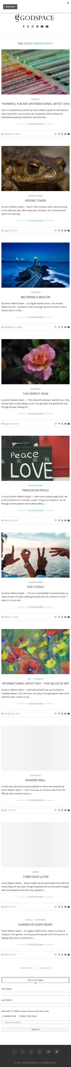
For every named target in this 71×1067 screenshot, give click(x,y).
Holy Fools (35, 587)
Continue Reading (35, 124)
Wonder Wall (35, 780)
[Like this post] (56, 134)
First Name (6, 988)
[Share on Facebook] (59, 134)
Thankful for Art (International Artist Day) (35, 104)
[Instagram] (33, 26)
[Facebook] (23, 26)
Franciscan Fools (35, 490)
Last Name (6, 1000)
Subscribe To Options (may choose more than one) (25, 1011)
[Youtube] (42, 26)
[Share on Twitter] (62, 134)
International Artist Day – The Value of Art (35, 683)
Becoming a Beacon (35, 297)
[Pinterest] (37, 26)
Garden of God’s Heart (35, 924)
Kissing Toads (35, 200)
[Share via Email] (69, 134)
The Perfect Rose (35, 394)
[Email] (47, 26)
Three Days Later (35, 877)
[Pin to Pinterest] (65, 134)
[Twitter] (28, 26)
